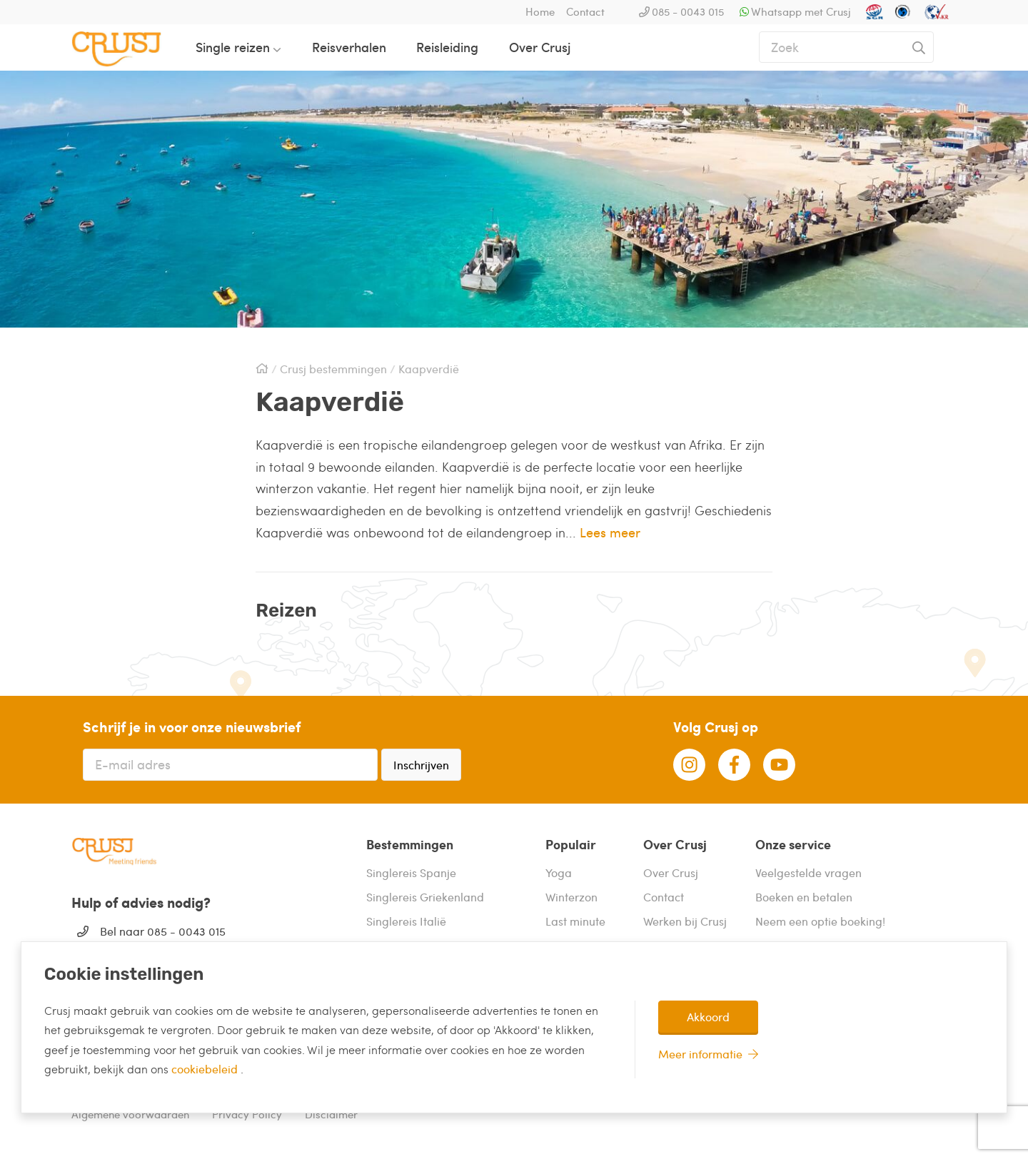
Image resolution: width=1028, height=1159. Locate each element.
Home (540, 11)
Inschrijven (421, 764)
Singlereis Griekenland (425, 896)
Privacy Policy (247, 1114)
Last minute (575, 920)
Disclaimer (331, 1114)
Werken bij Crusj (685, 920)
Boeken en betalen (803, 896)
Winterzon (571, 896)
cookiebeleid (206, 1068)
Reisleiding (447, 47)
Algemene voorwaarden (130, 1114)
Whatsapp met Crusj (801, 11)
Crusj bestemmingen (333, 369)
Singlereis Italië (406, 920)
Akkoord (708, 1016)
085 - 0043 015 (688, 11)
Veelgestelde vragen (808, 872)
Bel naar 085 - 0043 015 (163, 930)
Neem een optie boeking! (820, 920)
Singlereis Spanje (411, 872)
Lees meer (610, 532)
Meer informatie (700, 1053)
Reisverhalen (349, 47)
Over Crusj (539, 47)
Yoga (558, 872)
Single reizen (233, 47)
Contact (585, 11)
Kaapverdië (428, 369)
